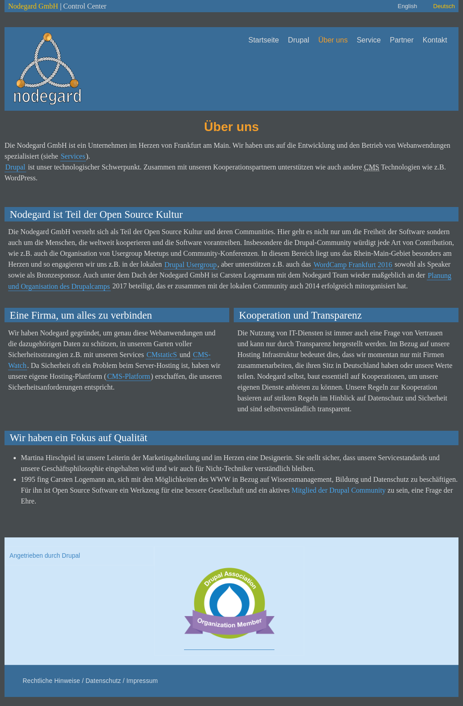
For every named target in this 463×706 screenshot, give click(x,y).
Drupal (298, 40)
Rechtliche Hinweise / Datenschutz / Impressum (90, 681)
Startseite (263, 40)
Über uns (333, 40)
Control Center (85, 6)
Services (73, 156)
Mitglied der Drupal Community (339, 490)
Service (369, 40)
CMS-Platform (128, 376)
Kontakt (435, 40)
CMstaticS (162, 354)
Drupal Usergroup (190, 264)
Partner (401, 40)
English (407, 6)
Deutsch (444, 6)
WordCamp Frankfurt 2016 (352, 264)
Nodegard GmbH (33, 6)
